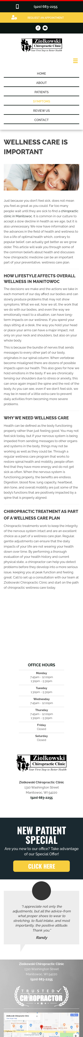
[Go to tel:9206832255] (41, 6)
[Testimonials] (41, 917)
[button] (41, 866)
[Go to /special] (41, 17)
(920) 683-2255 (41, 797)
